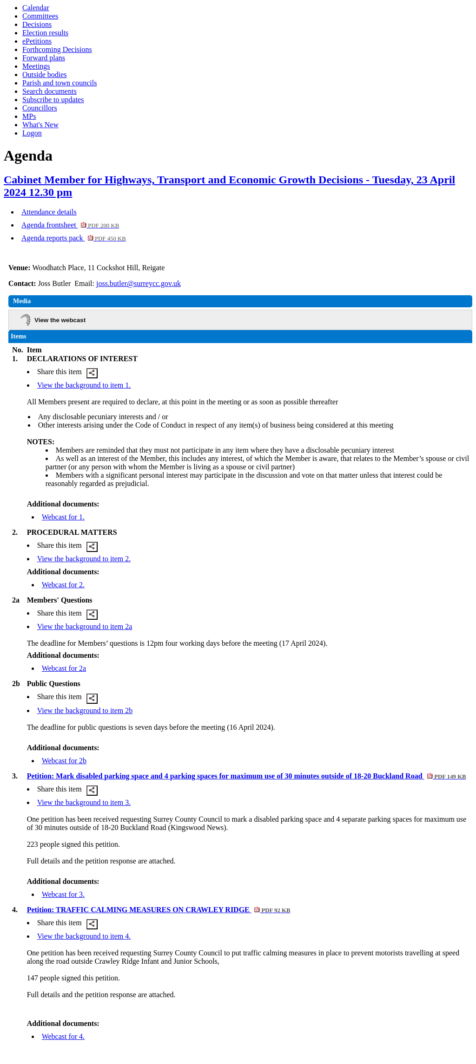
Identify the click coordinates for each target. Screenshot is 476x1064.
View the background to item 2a (84, 626)
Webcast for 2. (63, 585)
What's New (40, 125)
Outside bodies (44, 74)
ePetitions (37, 41)
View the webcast (60, 320)
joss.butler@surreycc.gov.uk (138, 283)
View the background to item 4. (84, 936)
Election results (45, 33)
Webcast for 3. (63, 894)
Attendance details (49, 212)
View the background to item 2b (85, 710)
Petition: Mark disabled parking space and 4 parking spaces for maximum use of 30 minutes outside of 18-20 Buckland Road (246, 776)
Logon (32, 133)
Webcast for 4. (63, 1036)
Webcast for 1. (63, 517)
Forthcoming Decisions (57, 49)
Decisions (37, 24)
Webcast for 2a (64, 668)
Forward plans (43, 58)
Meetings (36, 66)
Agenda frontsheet (70, 225)
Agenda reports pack (73, 238)
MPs (29, 116)
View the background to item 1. (84, 385)
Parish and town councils (59, 83)
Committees (40, 16)
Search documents (49, 91)
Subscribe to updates (53, 100)
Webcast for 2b (64, 761)
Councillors (39, 108)
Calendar (35, 8)
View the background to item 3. (84, 802)
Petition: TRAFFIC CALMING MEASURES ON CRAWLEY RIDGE (159, 910)
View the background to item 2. (84, 559)
